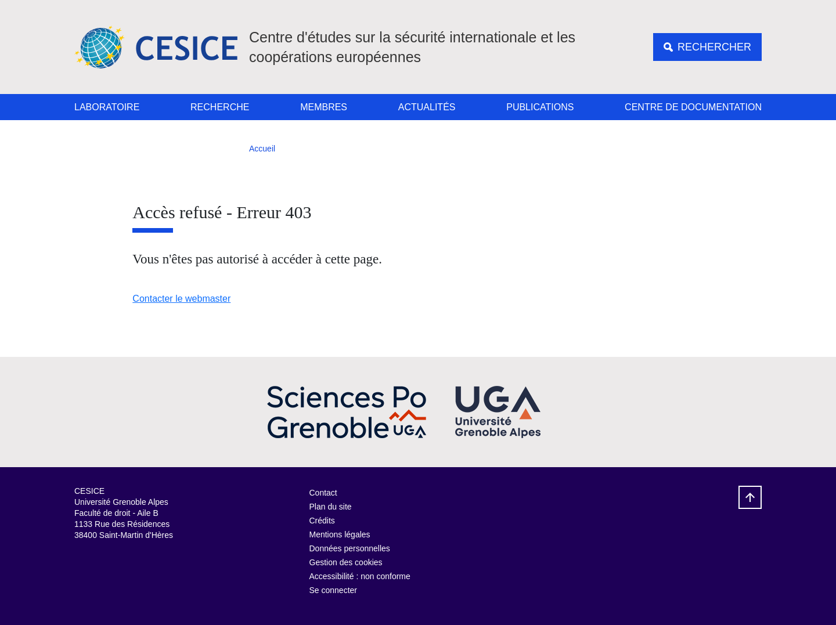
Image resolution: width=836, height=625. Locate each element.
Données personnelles (349, 548)
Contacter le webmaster (181, 299)
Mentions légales (339, 534)
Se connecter (333, 590)
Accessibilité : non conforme (359, 576)
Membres (323, 107)
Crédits (322, 520)
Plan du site (330, 506)
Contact (323, 492)
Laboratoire (106, 107)
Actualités (427, 107)
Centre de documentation (693, 107)
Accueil (262, 148)
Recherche (219, 107)
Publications (540, 107)
